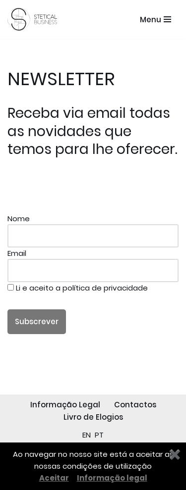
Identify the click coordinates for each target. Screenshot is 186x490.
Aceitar (54, 478)
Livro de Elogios (93, 417)
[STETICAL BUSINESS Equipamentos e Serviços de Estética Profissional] (34, 19)
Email (93, 262)
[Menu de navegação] (155, 19)
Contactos (135, 404)
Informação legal (112, 478)
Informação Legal (65, 404)
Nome (93, 227)
